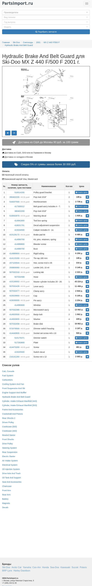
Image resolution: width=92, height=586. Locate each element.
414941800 (19, 220)
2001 (38, 42)
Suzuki (75, 567)
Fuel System (7, 375)
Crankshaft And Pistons (12, 414)
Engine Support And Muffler (14, 392)
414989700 (19, 249)
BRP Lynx (7, 570)
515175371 (19, 338)
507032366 (14, 310)
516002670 (14, 216)
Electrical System (9, 465)
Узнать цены (82, 192)
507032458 (14, 324)
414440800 (14, 333)
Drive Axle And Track (11, 473)
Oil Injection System (11, 469)
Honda (45, 567)
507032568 (19, 277)
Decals (5, 507)
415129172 (14, 235)
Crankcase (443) (9, 431)
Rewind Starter (8, 435)
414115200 (14, 258)
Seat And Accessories (11, 482)
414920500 (14, 314)
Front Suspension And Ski (13, 388)
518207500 (14, 202)
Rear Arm (6, 495)
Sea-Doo (54, 567)
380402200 (19, 211)
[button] (46, 12)
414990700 (19, 239)
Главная (6, 42)
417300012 (19, 206)
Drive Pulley (7, 444)
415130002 (14, 281)
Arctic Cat (16, 567)
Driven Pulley (8, 422)
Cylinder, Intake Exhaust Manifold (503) (19, 405)
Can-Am (36, 567)
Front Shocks (8, 439)
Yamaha (27, 567)
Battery (5, 499)
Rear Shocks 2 (8, 418)
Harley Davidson (22, 570)
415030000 (14, 300)
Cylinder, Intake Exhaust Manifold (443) (19, 401)
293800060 (14, 267)
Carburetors (7, 380)
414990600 (19, 305)
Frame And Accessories (12, 409)
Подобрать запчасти (46, 32)
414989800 (19, 244)
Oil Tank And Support (11, 478)
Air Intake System (10, 461)
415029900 (14, 295)
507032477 (14, 291)
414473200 (14, 347)
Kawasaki (65, 567)
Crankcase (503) (9, 426)
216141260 (14, 357)
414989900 (14, 253)
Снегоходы (28, 42)
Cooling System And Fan (13, 384)
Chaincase (7, 486)
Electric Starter (8, 456)
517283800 (19, 342)
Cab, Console (8, 371)
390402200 (14, 197)
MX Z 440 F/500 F (52, 42)
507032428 (14, 286)
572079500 (14, 328)
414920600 (14, 319)
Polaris (83, 567)
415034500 (19, 230)
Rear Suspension (9, 452)
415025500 (19, 352)
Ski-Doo (16, 42)
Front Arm (6, 490)
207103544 (14, 263)
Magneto (6, 503)
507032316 (14, 272)
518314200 (19, 192)
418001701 (19, 225)
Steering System (9, 448)
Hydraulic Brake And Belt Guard (19, 45)
